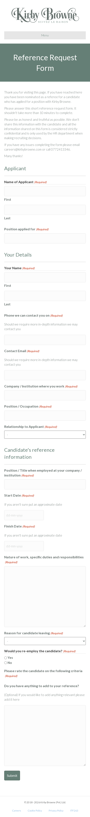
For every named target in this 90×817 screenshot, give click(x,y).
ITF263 (74, 810)
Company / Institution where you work (40, 386)
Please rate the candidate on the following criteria (43, 673)
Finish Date (19, 526)
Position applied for (26, 229)
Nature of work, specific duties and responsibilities (44, 559)
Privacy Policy (56, 810)
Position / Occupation (27, 406)
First (7, 199)
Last (7, 218)
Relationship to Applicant (30, 426)
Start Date (19, 495)
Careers (16, 810)
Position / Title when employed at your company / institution (43, 473)
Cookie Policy (35, 810)
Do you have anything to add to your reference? (41, 686)
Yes (10, 657)
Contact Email (21, 351)
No (10, 663)
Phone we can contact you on (33, 315)
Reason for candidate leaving (33, 633)
